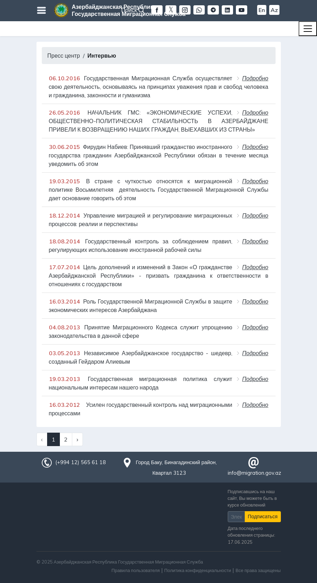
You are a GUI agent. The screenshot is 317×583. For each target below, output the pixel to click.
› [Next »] (77, 439)
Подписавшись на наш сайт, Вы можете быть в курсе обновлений (252, 498)
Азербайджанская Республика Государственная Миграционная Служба (129, 10)
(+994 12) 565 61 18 (80, 462)
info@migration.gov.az (254, 473)
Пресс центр (63, 55)
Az (274, 9)
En (262, 9)
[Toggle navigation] (308, 28)
